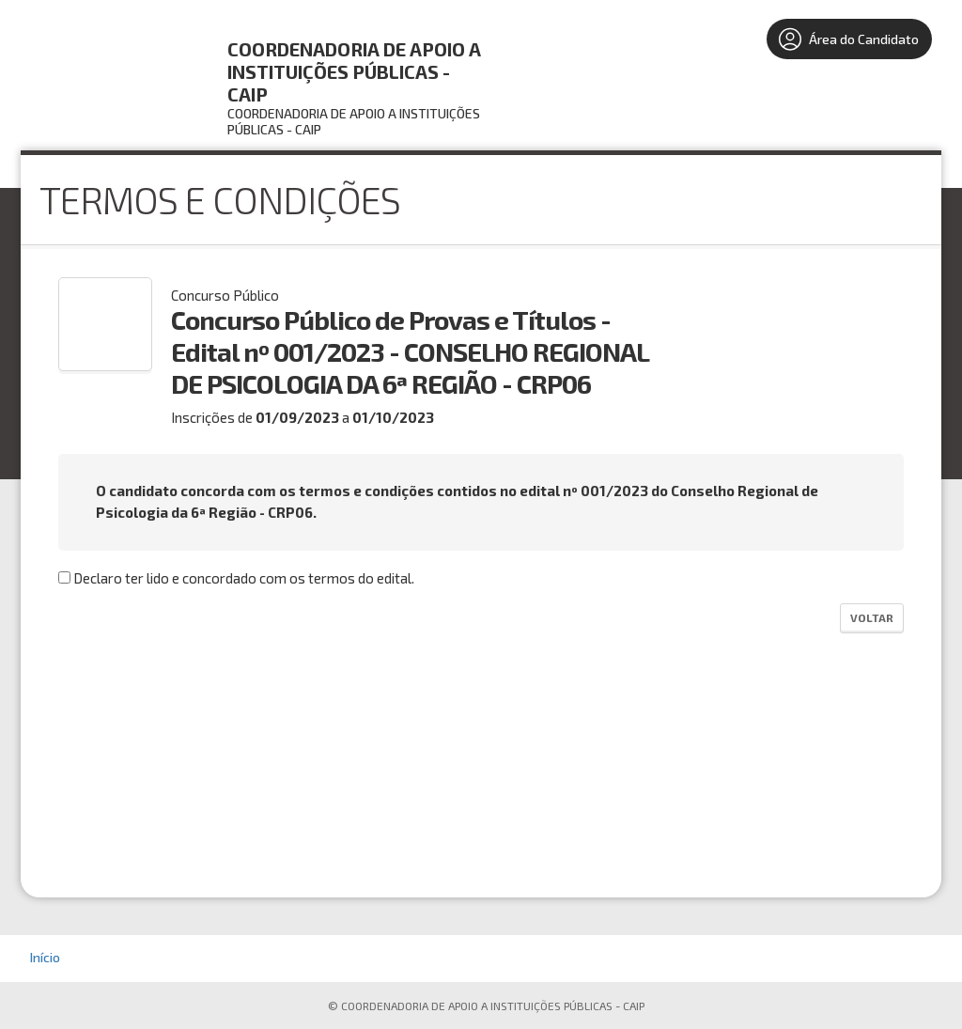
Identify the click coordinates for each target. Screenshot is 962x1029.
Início (45, 957)
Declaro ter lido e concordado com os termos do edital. (236, 577)
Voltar (871, 617)
